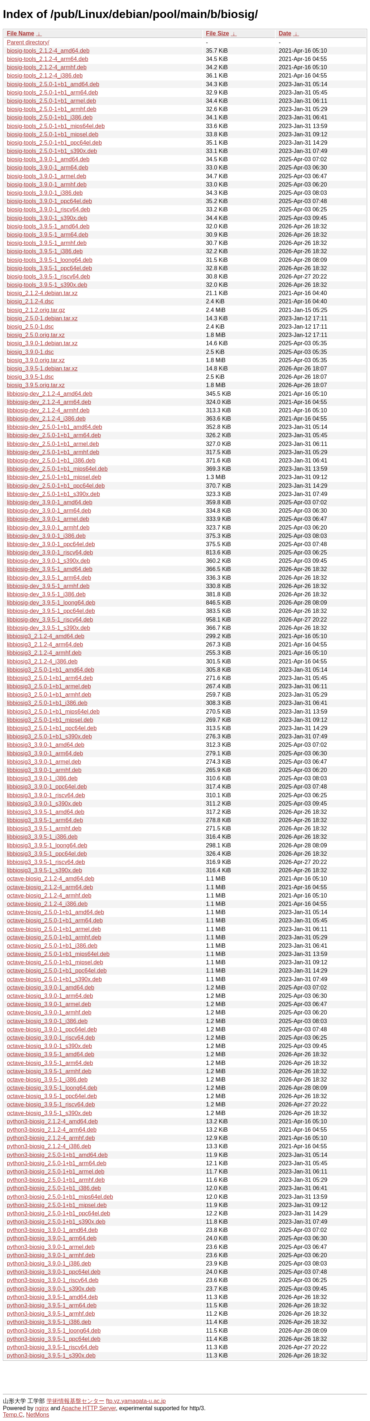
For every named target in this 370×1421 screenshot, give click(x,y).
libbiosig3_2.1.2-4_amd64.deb (45, 636)
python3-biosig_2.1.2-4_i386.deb (49, 1146)
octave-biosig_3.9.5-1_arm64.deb (50, 1063)
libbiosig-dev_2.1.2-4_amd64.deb (49, 394)
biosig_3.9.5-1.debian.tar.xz (42, 368)
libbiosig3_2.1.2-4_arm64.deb (45, 644)
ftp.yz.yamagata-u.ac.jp (135, 1401)
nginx (42, 1408)
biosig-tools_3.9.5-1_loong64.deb (49, 260)
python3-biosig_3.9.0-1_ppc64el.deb (53, 1272)
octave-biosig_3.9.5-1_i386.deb (47, 1079)
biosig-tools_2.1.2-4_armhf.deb (47, 67)
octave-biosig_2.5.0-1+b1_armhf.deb (54, 937)
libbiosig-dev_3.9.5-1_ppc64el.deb (51, 611)
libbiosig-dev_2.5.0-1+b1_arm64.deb (54, 435)
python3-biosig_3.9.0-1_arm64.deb (51, 1238)
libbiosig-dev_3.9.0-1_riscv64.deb (50, 552)
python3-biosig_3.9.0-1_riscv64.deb (53, 1280)
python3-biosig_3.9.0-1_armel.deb (51, 1247)
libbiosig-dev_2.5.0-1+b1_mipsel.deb (54, 477)
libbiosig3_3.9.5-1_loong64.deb (47, 845)
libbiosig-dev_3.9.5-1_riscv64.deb (50, 620)
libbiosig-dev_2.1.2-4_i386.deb (46, 419)
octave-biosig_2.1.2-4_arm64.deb (50, 887)
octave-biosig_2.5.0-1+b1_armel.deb (54, 929)
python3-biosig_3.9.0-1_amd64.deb (52, 1230)
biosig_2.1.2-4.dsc (30, 301)
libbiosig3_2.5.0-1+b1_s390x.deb (49, 736)
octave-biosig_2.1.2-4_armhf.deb (49, 895)
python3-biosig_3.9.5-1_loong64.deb (54, 1331)
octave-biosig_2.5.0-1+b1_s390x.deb (54, 979)
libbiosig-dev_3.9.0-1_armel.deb (48, 519)
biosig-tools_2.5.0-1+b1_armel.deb (51, 101)
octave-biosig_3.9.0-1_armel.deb (49, 1004)
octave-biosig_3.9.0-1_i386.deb (47, 1021)
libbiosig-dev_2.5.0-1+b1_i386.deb (51, 460)
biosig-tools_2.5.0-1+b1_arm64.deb (52, 92)
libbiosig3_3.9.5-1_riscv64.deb (46, 862)
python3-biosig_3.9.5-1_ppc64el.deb (53, 1339)
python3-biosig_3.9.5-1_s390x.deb (51, 1355)
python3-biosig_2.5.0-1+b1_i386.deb (54, 1188)
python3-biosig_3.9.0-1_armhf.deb (51, 1255)
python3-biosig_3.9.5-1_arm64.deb (51, 1305)
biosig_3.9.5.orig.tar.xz (36, 385)
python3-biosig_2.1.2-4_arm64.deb (51, 1130)
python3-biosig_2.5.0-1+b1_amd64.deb (57, 1155)
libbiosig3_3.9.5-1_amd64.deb (45, 812)
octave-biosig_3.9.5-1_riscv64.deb (51, 1104)
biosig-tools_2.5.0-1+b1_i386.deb (49, 117)
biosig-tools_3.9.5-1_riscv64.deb (48, 276)
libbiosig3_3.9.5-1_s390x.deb (44, 870)
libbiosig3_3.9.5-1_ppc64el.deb (47, 854)
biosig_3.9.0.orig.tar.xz (36, 360)
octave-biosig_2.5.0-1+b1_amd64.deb (55, 912)
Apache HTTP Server (88, 1408)
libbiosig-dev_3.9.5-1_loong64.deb (51, 603)
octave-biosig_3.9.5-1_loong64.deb (52, 1088)
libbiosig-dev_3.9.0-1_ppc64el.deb (51, 544)
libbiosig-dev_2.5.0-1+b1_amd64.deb (54, 427)
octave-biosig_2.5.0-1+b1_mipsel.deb (55, 962)
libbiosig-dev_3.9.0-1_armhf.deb (48, 528)
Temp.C (13, 1415)
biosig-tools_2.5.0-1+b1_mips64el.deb (56, 126)
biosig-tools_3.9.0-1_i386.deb (45, 193)
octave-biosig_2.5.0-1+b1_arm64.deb (55, 920)
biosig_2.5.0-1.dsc (30, 327)
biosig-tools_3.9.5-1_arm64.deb (47, 235)
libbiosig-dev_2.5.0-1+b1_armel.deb (53, 444)
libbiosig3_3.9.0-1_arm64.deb (45, 753)
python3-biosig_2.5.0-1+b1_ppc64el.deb (58, 1213)
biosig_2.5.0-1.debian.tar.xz (42, 318)
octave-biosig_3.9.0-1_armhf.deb (49, 1012)
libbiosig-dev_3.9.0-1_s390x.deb (48, 561)
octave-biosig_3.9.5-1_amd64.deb (50, 1054)
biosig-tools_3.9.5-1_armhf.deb (47, 243)
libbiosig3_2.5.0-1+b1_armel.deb (49, 686)
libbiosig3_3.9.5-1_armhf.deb (44, 828)
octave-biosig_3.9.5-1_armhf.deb (49, 1071)
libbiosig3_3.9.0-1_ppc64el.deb (47, 787)
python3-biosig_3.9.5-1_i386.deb (49, 1322)
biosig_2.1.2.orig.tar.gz (36, 310)
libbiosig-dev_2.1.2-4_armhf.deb (48, 410)
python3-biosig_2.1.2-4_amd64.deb (52, 1121)
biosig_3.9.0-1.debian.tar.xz (42, 343)
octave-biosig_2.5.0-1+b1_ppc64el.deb (57, 971)
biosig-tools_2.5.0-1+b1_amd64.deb (53, 84)
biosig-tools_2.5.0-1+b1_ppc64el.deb (54, 143)
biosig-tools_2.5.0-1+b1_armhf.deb (51, 109)
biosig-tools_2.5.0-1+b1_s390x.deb (52, 151)
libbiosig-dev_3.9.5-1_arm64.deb (49, 578)
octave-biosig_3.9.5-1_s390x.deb (49, 1113)
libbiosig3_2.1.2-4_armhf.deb (44, 653)
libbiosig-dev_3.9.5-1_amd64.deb (49, 569)
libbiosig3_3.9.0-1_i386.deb (42, 778)
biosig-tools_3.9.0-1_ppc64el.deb (49, 201)
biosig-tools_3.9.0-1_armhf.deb (47, 184)
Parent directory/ (28, 42)
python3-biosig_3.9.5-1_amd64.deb (52, 1297)
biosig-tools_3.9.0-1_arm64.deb (47, 168)
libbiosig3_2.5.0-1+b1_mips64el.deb (53, 712)
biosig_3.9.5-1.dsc (30, 377)
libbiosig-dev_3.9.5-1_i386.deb (46, 594)
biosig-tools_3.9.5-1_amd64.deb (48, 226)
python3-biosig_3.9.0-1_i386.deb (49, 1263)
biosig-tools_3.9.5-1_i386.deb (45, 251)
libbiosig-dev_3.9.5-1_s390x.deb (48, 628)
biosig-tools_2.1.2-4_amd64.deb (48, 51)
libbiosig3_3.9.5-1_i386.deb (42, 837)
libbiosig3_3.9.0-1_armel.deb (44, 762)
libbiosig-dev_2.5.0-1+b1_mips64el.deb (57, 469)
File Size (217, 33)
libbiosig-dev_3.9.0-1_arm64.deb (49, 511)
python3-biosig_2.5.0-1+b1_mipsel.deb (57, 1205)
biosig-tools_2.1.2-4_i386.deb (45, 76)
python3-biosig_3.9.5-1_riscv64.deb (53, 1347)
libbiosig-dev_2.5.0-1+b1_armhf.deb (53, 452)
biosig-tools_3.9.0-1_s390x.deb (47, 218)
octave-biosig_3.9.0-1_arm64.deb (50, 996)
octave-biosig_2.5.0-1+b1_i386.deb (52, 946)
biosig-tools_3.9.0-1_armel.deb (46, 176)
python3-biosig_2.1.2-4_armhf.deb (51, 1138)
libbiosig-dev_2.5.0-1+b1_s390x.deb (53, 494)
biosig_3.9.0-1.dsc (30, 352)
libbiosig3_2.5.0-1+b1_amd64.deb (50, 670)
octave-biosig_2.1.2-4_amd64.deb (50, 879)
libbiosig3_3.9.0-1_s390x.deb (44, 804)
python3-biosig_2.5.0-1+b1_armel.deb (55, 1171)
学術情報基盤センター (75, 1401)
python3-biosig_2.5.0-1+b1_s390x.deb (56, 1222)
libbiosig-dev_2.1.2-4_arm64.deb (49, 402)
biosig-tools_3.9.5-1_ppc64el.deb (49, 268)
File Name (20, 33)
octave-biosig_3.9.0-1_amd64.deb (50, 987)
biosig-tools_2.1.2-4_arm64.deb (47, 59)
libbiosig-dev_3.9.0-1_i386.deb (46, 536)
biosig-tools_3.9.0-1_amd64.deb (48, 159)
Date (285, 33)
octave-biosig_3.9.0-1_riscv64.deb (51, 1038)
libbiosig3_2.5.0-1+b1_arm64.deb (50, 678)
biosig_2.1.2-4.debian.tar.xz (42, 293)
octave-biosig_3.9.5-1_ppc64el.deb (52, 1096)
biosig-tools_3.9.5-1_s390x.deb (47, 285)
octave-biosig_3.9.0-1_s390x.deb (49, 1046)
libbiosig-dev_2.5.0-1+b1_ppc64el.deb (56, 486)
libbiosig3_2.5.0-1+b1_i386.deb (47, 703)
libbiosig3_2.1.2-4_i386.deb (42, 661)
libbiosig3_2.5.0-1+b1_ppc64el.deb (52, 728)
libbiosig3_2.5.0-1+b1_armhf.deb (49, 695)
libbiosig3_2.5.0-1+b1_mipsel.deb (50, 720)
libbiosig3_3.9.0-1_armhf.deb (44, 770)
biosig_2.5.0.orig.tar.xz (36, 335)
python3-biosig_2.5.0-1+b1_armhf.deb (56, 1180)
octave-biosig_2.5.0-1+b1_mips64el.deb (58, 954)
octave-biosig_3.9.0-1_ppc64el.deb (52, 1029)
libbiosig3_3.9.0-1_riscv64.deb (46, 795)
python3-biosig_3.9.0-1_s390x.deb (51, 1289)
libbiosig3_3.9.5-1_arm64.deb (45, 820)
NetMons (37, 1415)
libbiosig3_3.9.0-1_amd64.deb (45, 745)
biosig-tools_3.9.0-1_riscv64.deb (48, 209)
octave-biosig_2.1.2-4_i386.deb (47, 904)
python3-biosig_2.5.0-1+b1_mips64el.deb (60, 1197)
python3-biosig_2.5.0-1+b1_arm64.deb (56, 1163)
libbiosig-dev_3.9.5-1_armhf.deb (48, 586)
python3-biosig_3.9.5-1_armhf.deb (51, 1314)
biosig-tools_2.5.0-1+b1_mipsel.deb (52, 134)
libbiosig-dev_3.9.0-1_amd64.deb (49, 502)
